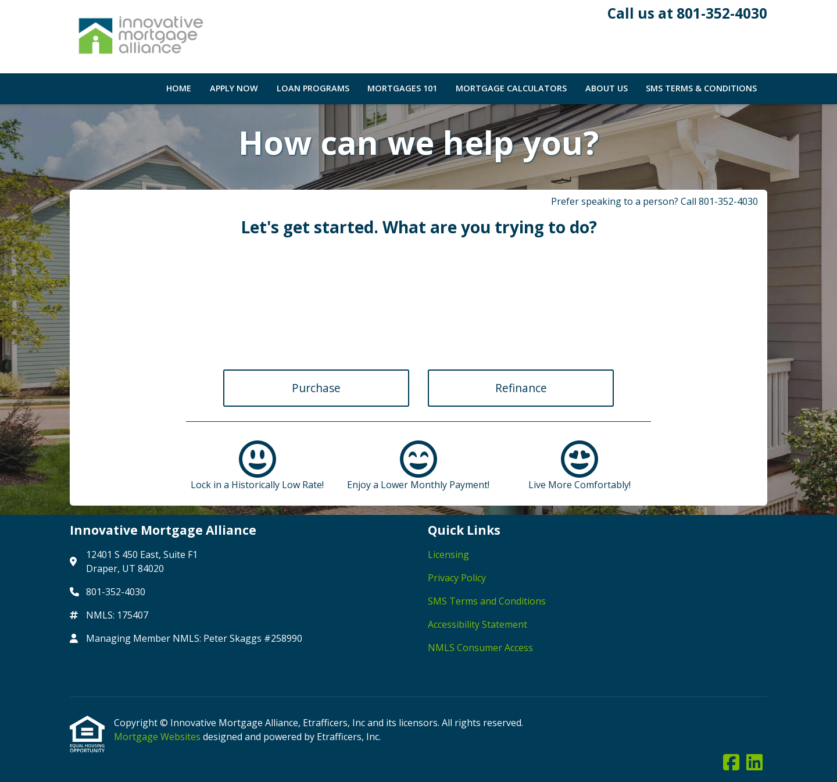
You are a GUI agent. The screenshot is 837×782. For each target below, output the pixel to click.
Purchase (316, 388)
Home (178, 88)
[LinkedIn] (754, 763)
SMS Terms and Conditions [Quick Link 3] (487, 601)
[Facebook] (731, 763)
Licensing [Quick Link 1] (448, 554)
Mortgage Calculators (511, 88)
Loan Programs (313, 88)
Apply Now (234, 88)
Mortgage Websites (158, 736)
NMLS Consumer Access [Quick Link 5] (480, 647)
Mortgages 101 (402, 88)
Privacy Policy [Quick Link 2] (457, 577)
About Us (606, 88)
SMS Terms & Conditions (701, 88)
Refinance (521, 388)
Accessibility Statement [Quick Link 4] (477, 624)
